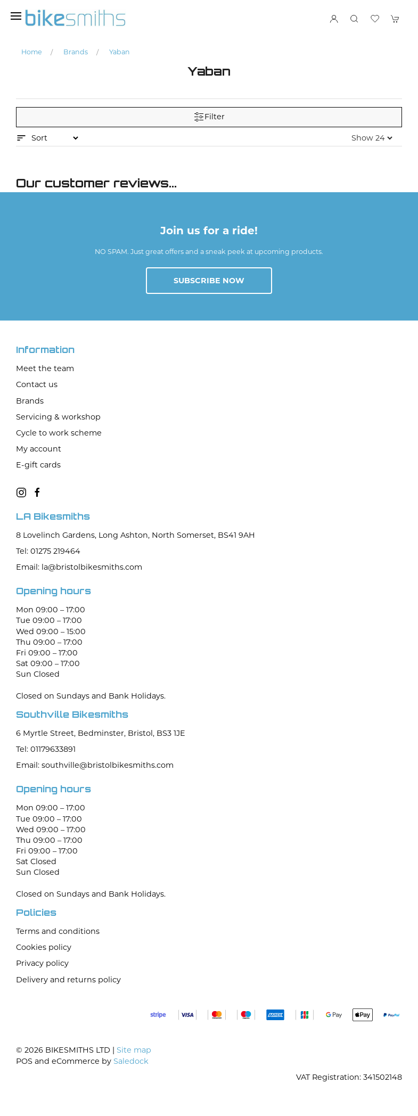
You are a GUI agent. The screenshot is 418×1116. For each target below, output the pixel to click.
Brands (75, 52)
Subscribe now (209, 280)
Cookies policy (43, 947)
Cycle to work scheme (59, 433)
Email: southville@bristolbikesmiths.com (95, 765)
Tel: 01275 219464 (48, 551)
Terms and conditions (58, 931)
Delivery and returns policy (68, 979)
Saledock (131, 1061)
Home (31, 52)
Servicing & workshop (58, 417)
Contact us (37, 384)
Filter (209, 117)
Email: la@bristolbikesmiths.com (79, 567)
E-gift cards (38, 465)
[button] (16, 16)
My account (38, 449)
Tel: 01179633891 (46, 749)
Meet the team (45, 368)
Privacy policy (42, 963)
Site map (134, 1050)
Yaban (119, 52)
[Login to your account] (334, 19)
